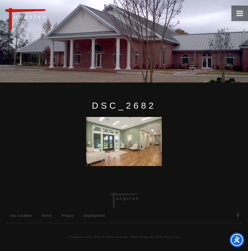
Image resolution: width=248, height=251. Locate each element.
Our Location (21, 216)
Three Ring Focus (168, 236)
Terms (47, 216)
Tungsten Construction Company (43, 19)
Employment (94, 216)
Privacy (67, 216)
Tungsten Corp (81, 236)
